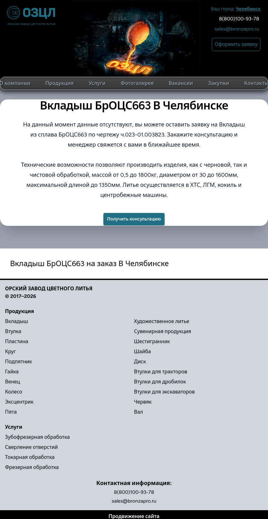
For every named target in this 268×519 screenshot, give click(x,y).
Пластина (16, 341)
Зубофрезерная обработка (37, 437)
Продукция (60, 83)
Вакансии (181, 83)
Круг (10, 351)
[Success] (134, 219)
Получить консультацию (134, 219)
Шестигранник (152, 341)
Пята (11, 412)
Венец (12, 382)
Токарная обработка (30, 457)
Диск (140, 362)
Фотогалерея (137, 83)
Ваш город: (235, 9)
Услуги (97, 83)
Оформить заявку (236, 44)
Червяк (143, 402)
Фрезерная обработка (32, 467)
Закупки (218, 83)
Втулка (13, 331)
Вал (138, 412)
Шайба (142, 351)
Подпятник (18, 362)
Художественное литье (161, 321)
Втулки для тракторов (160, 372)
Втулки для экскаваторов (164, 392)
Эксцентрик (19, 402)
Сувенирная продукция (162, 331)
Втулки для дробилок (160, 382)
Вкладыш (16, 321)
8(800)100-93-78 (239, 19)
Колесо (13, 392)
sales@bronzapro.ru (237, 29)
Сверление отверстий (31, 447)
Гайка (12, 372)
